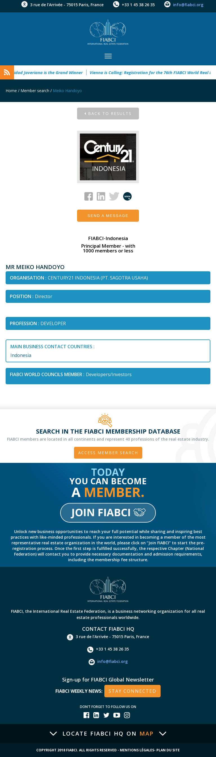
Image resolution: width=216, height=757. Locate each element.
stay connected (132, 691)
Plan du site (168, 750)
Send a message (108, 216)
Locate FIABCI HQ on (108, 733)
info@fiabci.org (188, 4)
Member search (35, 90)
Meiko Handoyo (67, 90)
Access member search (108, 452)
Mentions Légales (137, 750)
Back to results (108, 113)
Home (11, 90)
